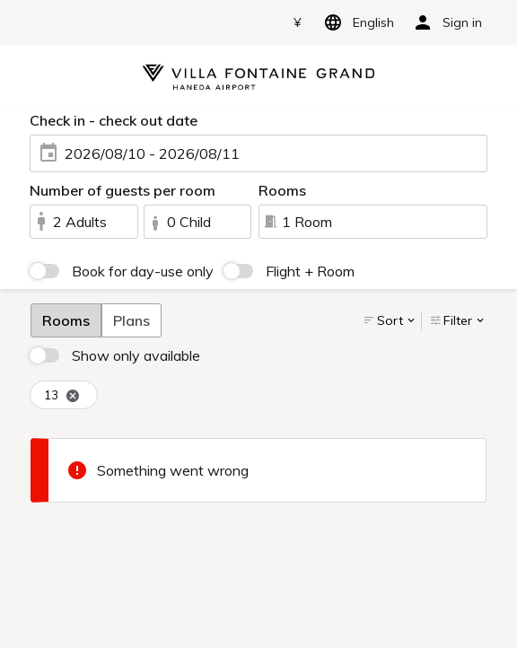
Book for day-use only (143, 271)
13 (62, 395)
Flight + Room (310, 271)
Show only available (136, 355)
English (356, 22)
